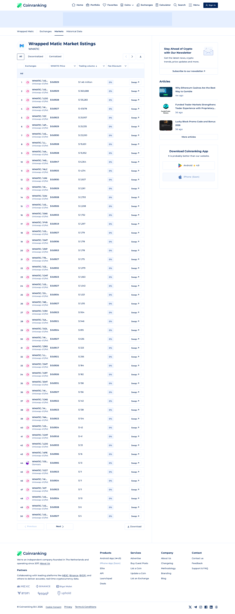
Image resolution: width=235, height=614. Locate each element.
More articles (189, 137)
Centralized (55, 56)
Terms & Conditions (85, 606)
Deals (103, 583)
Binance (73, 575)
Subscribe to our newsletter (189, 71)
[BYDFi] (23, 593)
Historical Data (74, 31)
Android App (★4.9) (110, 558)
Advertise (136, 558)
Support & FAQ (200, 568)
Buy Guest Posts (139, 563)
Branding (166, 573)
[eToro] (43, 593)
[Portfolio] (93, 5)
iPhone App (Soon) (110, 563)
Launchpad (106, 578)
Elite (102, 568)
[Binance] (43, 586)
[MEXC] (23, 586)
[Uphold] (64, 593)
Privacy (68, 606)
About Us (45, 563)
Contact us (197, 558)
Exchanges (46, 31)
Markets (59, 31)
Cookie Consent (53, 607)
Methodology (168, 568)
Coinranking (31, 5)
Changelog (167, 563)
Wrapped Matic (25, 31)
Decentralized (35, 56)
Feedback (197, 563)
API (102, 573)
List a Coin (136, 568)
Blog (163, 578)
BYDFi (82, 575)
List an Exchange (140, 578)
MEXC (65, 575)
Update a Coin (138, 573)
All (20, 56)
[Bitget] (64, 586)
